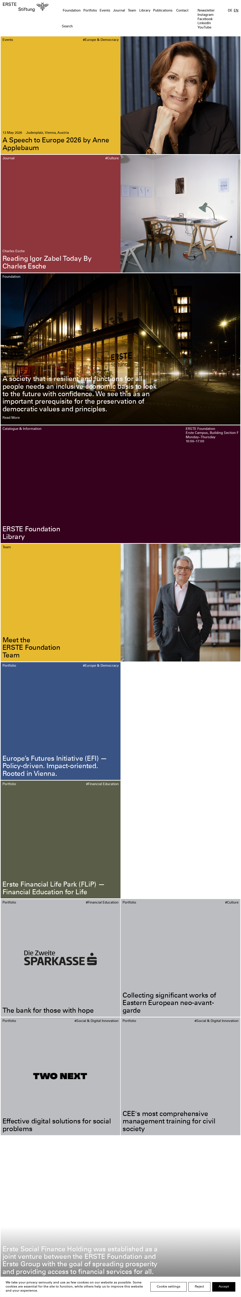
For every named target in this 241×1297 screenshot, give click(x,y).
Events (105, 10)
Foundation (72, 10)
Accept (224, 1286)
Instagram (206, 15)
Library (144, 10)
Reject (199, 1286)
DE (230, 10)
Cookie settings (168, 1286)
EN (236, 10)
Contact (182, 10)
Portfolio (90, 10)
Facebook (205, 19)
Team (132, 10)
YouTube (204, 27)
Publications (163, 10)
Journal (119, 10)
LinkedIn (204, 23)
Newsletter (206, 10)
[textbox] (101, 27)
